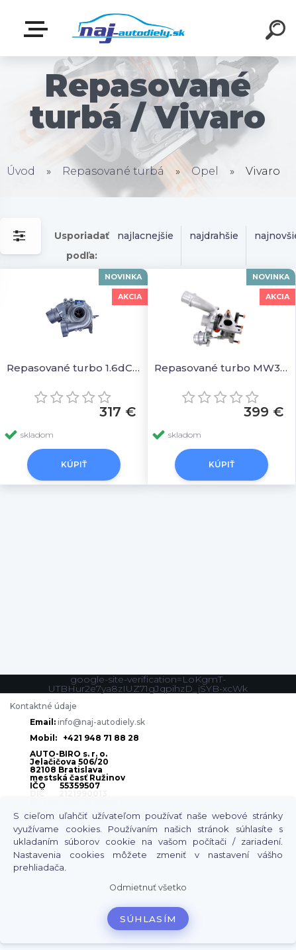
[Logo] (128, 28)
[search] (277, 32)
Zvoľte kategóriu (38, 29)
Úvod (21, 171)
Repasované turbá (113, 171)
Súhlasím (148, 919)
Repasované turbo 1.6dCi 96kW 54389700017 (74, 367)
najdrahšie (213, 236)
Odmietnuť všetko (148, 887)
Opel (205, 171)
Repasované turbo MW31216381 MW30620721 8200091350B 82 (221, 367)
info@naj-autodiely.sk (101, 722)
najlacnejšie (145, 236)
